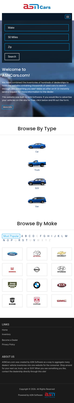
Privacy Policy (8, 344)
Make (11, 27)
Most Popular (11, 236)
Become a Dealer (10, 340)
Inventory (6, 334)
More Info (7, 107)
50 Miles (13, 37)
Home (5, 330)
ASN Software (35, 97)
